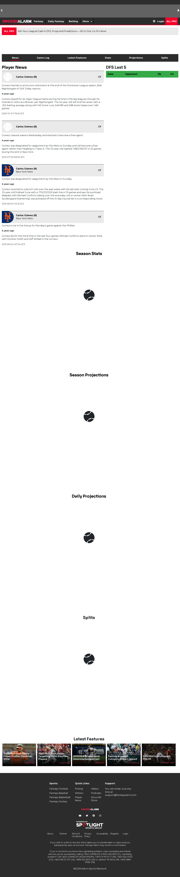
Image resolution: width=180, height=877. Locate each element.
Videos (94, 788)
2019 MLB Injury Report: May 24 (156, 757)
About (50, 833)
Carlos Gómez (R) (26, 77)
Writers (79, 793)
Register (114, 833)
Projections (136, 57)
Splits (164, 57)
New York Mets (24, 171)
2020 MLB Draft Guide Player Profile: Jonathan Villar (17, 756)
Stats (108, 57)
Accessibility (102, 833)
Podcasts (96, 793)
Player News (78, 799)
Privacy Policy (87, 835)
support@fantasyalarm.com (120, 795)
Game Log (43, 57)
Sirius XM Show (96, 799)
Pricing (79, 788)
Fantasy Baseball (58, 793)
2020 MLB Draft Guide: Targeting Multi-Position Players (53, 756)
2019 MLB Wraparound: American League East (86, 757)
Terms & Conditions (77, 835)
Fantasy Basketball (60, 797)
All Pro (171, 21)
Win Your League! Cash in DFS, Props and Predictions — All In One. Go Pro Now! (62, 31)
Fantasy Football (58, 788)
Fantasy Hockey (58, 801)
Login (160, 21)
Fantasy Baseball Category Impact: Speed (122, 757)
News (15, 57)
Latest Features (77, 57)
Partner (63, 833)
